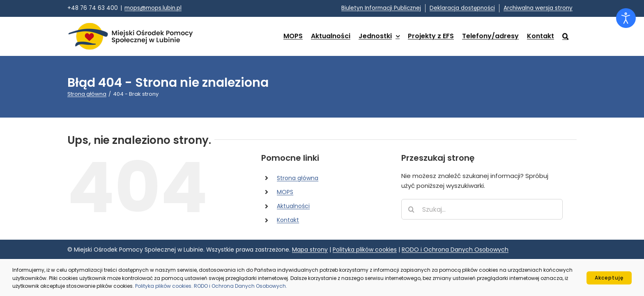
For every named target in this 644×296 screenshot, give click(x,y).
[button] (573, 36)
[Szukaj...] (482, 209)
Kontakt (288, 220)
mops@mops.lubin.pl (153, 8)
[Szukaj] (411, 209)
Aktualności (293, 206)
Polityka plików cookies (365, 249)
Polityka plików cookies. (164, 285)
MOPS (285, 192)
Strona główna (297, 178)
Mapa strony (310, 249)
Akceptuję (609, 277)
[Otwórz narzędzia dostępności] (626, 18)
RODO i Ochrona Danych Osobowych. (240, 285)
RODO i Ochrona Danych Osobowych (455, 249)
